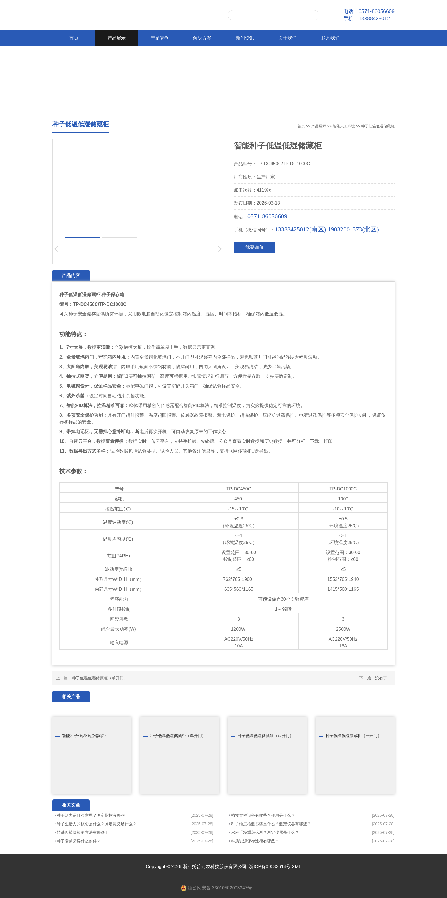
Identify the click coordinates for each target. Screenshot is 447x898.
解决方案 (202, 38)
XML (296, 866)
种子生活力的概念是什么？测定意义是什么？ (97, 824)
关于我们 (288, 38)
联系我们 (330, 38)
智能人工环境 (344, 126)
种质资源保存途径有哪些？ (255, 841)
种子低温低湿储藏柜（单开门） (100, 678)
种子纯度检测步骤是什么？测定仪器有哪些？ (271, 824)
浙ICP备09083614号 (269, 866)
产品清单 (159, 38)
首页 (73, 38)
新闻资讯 (245, 38)
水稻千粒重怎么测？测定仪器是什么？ (265, 832)
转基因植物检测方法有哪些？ (83, 832)
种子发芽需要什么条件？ (79, 841)
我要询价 (254, 247)
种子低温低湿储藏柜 (378, 126)
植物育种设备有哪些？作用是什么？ (263, 815)
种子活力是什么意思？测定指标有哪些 (91, 815)
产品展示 (116, 38)
